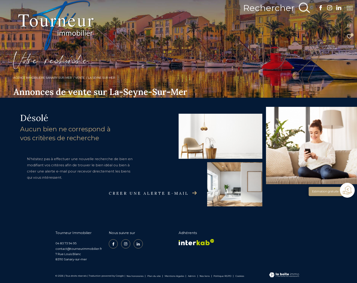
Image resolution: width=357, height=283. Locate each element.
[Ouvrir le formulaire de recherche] (274, 8)
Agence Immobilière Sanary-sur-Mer (42, 77)
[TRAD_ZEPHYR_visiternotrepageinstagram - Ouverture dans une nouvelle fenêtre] (327, 9)
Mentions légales (175, 276)
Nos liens (205, 276)
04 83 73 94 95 (65, 243)
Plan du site (154, 276)
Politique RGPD (222, 276)
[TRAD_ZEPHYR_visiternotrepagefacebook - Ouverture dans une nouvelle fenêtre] (318, 9)
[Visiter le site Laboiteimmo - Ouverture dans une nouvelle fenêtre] (284, 275)
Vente (80, 77)
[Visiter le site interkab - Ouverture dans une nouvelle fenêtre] (196, 242)
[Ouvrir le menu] (349, 8)
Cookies (239, 276)
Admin (192, 276)
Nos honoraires (135, 276)
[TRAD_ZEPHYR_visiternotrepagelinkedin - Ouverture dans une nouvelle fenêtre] (336, 9)
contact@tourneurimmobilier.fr (78, 249)
